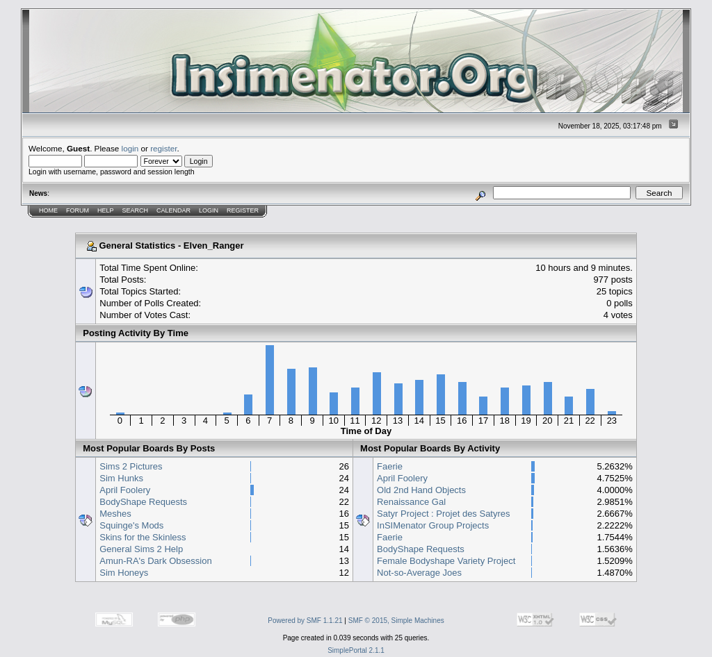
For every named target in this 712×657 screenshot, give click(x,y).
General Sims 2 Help (141, 549)
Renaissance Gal (411, 502)
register (163, 148)
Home (48, 210)
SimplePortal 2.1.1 (356, 650)
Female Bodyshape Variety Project (446, 561)
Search (135, 210)
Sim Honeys (123, 572)
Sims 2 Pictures (130, 466)
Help (105, 210)
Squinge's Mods (131, 525)
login (130, 148)
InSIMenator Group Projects (433, 525)
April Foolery (124, 490)
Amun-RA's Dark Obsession (155, 561)
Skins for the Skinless (142, 537)
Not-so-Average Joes (419, 572)
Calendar (173, 210)
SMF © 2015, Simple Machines (396, 620)
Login (208, 210)
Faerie (390, 466)
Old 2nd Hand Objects (421, 490)
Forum (77, 210)
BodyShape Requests (143, 502)
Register (243, 210)
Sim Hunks (121, 478)
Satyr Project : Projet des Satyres (443, 513)
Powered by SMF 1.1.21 (305, 620)
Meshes (115, 513)
